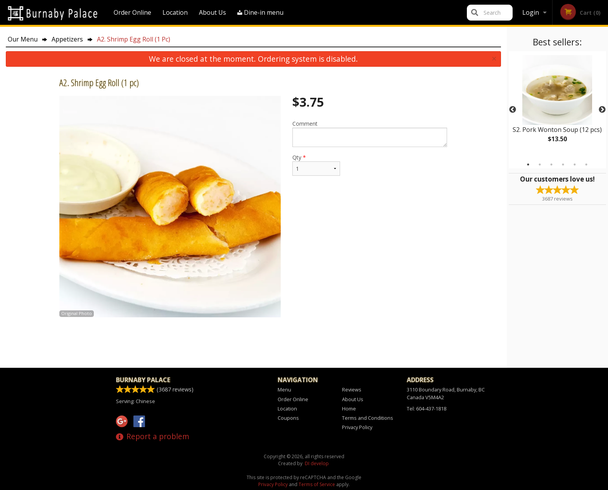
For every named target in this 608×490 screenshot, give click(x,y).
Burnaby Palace (143, 380)
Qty (316, 165)
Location (175, 12)
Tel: (426, 408)
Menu (284, 389)
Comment (369, 133)
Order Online (132, 12)
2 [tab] (540, 164)
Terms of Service (317, 484)
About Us (212, 12)
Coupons (288, 417)
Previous (512, 110)
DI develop (317, 463)
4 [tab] (563, 164)
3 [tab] (551, 164)
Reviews (351, 389)
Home (349, 408)
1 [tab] (528, 164)
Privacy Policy (357, 427)
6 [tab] (586, 164)
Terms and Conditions (367, 417)
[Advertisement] (253, 342)
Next (602, 110)
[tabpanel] (557, 105)
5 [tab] (575, 164)
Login (530, 12)
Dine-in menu (260, 12)
